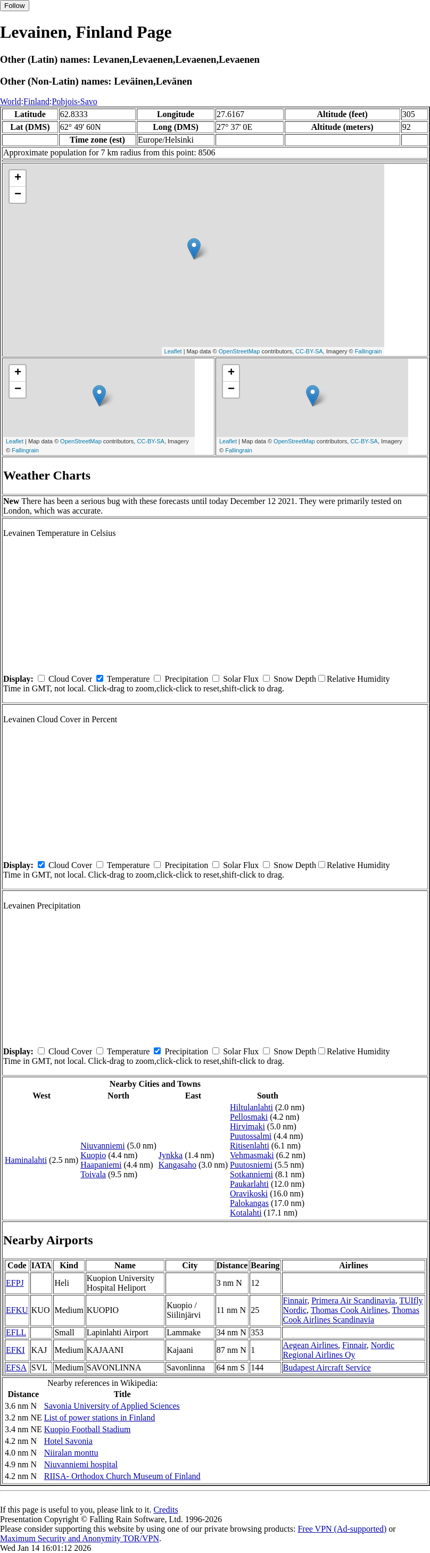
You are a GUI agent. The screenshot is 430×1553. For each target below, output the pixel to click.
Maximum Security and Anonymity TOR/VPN (79, 1538)
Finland (36, 101)
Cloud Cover (70, 678)
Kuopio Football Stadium (87, 1429)
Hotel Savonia (68, 1440)
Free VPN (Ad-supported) (341, 1528)
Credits (165, 1509)
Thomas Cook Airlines (349, 1310)
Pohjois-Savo (74, 101)
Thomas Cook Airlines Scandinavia (351, 1315)
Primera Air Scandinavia (353, 1300)
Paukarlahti (249, 1183)
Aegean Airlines (310, 1345)
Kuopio (93, 1155)
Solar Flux (241, 678)
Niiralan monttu (71, 1452)
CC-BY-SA (309, 351)
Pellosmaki (249, 1116)
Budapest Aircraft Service (327, 1367)
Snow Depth (295, 678)
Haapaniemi (100, 1164)
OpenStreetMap (239, 351)
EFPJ (15, 1282)
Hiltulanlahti (251, 1107)
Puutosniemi (251, 1164)
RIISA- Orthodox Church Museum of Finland (122, 1476)
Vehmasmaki (252, 1155)
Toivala (93, 1174)
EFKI (15, 1349)
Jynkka (171, 1155)
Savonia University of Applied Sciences (112, 1405)
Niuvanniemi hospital (81, 1464)
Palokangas (249, 1203)
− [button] (17, 195)
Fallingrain (368, 351)
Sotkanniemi (251, 1174)
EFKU (17, 1310)
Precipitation (186, 678)
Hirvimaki (247, 1126)
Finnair (295, 1300)
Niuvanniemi (102, 1145)
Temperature (128, 678)
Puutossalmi (250, 1136)
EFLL (16, 1332)
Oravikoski (249, 1193)
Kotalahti (246, 1212)
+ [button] (17, 178)
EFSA (16, 1367)
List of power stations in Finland (99, 1417)
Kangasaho (177, 1164)
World (10, 101)
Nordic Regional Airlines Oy (339, 1350)
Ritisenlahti (249, 1145)
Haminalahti (26, 1159)
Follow (14, 6)
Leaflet (173, 351)
